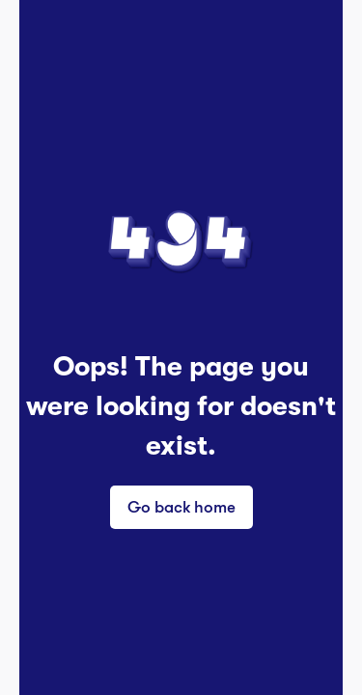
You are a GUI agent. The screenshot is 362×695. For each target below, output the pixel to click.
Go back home (181, 506)
